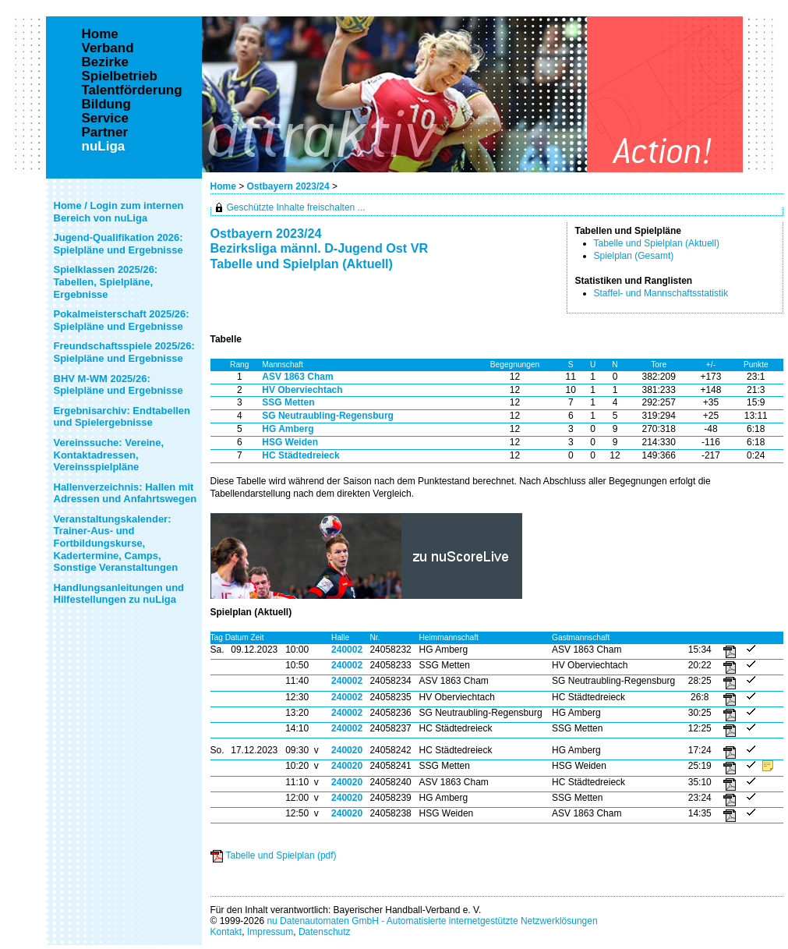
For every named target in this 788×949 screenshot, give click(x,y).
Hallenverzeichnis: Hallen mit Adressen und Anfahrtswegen (125, 493)
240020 (346, 750)
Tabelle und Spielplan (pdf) (281, 855)
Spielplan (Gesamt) (634, 255)
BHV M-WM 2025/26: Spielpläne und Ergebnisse (118, 385)
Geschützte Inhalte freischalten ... (296, 207)
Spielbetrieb (119, 76)
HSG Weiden (290, 442)
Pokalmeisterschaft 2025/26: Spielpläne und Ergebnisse (121, 320)
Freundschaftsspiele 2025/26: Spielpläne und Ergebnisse (124, 352)
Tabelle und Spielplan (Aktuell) (656, 243)
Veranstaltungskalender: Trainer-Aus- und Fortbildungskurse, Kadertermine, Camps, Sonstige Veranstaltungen (116, 543)
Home (223, 186)
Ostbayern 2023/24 (289, 186)
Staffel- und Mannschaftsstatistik (661, 293)
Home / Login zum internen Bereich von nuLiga (119, 212)
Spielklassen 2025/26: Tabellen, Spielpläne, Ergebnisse (106, 281)
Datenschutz (325, 931)
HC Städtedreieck (300, 455)
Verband (108, 48)
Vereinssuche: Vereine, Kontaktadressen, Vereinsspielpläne (109, 455)
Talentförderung (132, 90)
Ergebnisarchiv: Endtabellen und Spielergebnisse (122, 417)
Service (105, 119)
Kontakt (226, 931)
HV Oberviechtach (302, 389)
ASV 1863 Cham (297, 376)
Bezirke (105, 62)
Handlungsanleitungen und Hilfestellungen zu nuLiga (119, 594)
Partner (105, 133)
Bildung (106, 104)
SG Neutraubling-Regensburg (328, 415)
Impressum (270, 931)
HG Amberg (287, 428)
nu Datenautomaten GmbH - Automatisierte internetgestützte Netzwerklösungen (432, 920)
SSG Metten (288, 402)
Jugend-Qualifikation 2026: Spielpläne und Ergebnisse (118, 244)
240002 (346, 649)
